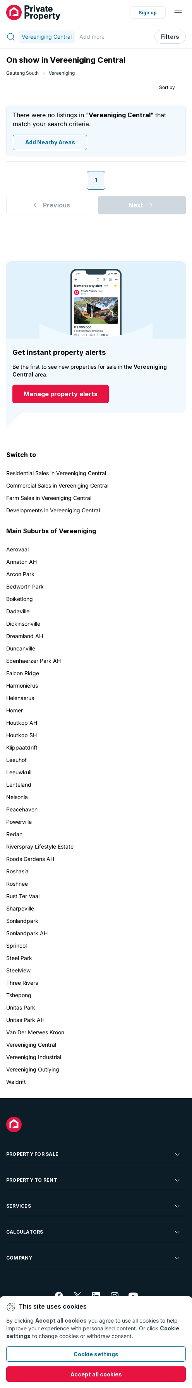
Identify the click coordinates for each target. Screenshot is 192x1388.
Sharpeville (20, 908)
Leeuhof (16, 759)
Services (93, 1206)
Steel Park (19, 958)
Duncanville (20, 648)
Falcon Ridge (22, 673)
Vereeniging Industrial (33, 1057)
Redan (14, 834)
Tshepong (18, 995)
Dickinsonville (23, 623)
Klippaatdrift (22, 747)
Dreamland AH (24, 636)
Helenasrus (20, 698)
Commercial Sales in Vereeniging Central (57, 485)
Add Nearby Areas (50, 142)
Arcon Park (20, 574)
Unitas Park (20, 1007)
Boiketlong (19, 599)
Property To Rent (93, 1180)
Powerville (19, 821)
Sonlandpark (22, 920)
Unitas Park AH (25, 1020)
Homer (14, 710)
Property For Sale (93, 1154)
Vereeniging (62, 73)
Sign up (148, 12)
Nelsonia (17, 797)
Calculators (93, 1232)
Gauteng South (22, 73)
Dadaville (17, 611)
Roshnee (17, 883)
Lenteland (18, 784)
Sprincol (16, 945)
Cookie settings (96, 1354)
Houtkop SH (21, 735)
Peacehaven (22, 809)
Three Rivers (22, 982)
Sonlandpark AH (27, 933)
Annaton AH (21, 561)
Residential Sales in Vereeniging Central (56, 473)
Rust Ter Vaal (22, 896)
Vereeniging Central (31, 1044)
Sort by (167, 87)
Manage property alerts (61, 394)
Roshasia (17, 871)
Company (93, 1258)
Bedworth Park (25, 586)
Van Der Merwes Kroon (35, 1032)
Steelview (18, 970)
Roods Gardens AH (30, 859)
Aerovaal (17, 549)
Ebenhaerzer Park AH (33, 660)
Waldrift (16, 1081)
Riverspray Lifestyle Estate (40, 846)
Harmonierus (22, 685)
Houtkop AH (21, 722)
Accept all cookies (96, 1374)
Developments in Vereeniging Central (53, 510)
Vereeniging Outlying (32, 1069)
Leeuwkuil (18, 772)
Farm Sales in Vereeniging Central (48, 498)
